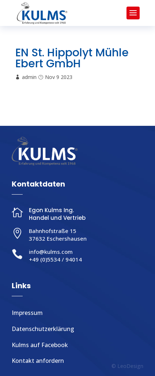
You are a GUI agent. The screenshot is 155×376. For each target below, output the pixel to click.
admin (29, 77)
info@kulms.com (51, 251)
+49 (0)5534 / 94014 (55, 259)
